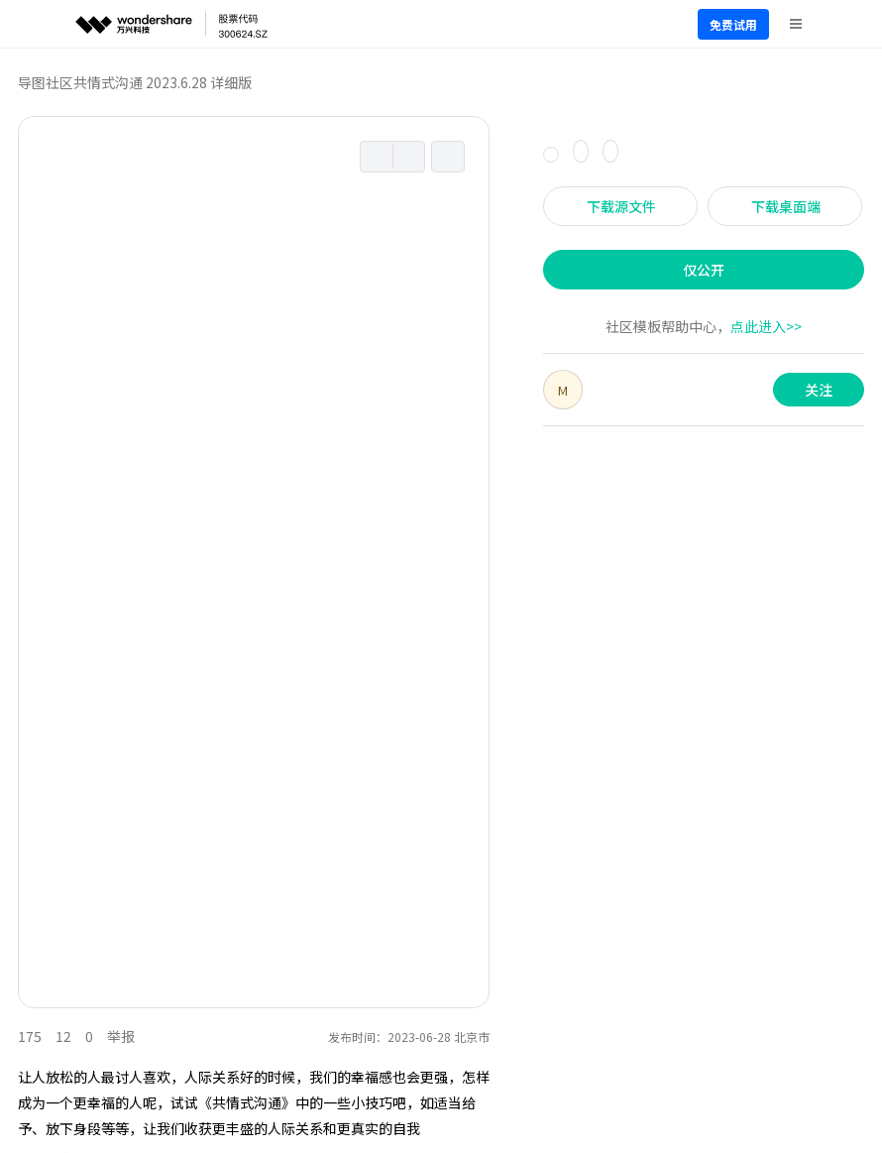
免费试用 (733, 24)
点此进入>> (766, 326)
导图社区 (45, 82)
